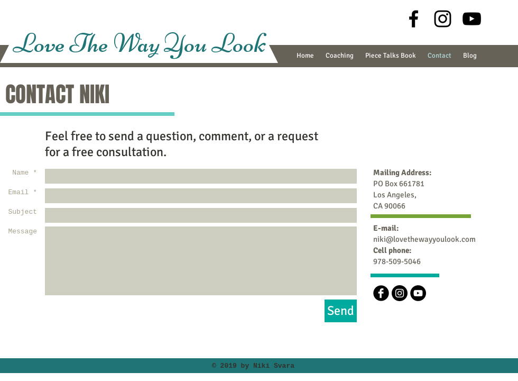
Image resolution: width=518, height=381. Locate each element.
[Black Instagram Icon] (442, 18)
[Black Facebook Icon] (413, 18)
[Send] (341, 311)
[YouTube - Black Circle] (418, 293)
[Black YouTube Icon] (471, 18)
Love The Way (88, 43)
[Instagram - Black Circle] (400, 293)
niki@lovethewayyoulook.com (424, 239)
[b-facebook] (381, 293)
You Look (215, 43)
